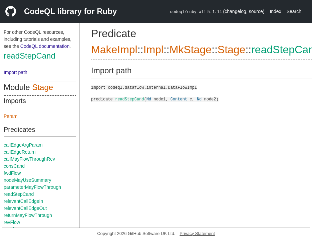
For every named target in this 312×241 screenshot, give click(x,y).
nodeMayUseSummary (27, 180)
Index (275, 11)
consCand (14, 166)
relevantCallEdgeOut (25, 208)
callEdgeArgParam (23, 145)
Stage (42, 87)
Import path (15, 72)
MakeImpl (114, 50)
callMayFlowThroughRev (29, 159)
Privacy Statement (197, 233)
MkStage (191, 50)
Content (179, 99)
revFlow (12, 222)
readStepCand (29, 55)
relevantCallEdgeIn (23, 201)
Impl (153, 50)
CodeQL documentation (44, 46)
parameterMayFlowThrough (32, 187)
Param (10, 116)
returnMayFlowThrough (28, 215)
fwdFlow (12, 173)
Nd (148, 99)
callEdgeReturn (20, 152)
